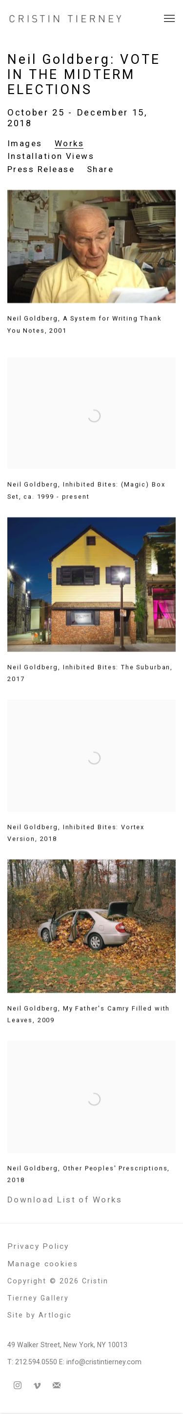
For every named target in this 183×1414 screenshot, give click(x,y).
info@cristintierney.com (104, 1362)
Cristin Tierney (65, 18)
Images (24, 143)
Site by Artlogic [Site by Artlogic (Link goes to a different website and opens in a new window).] (39, 1315)
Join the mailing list (56, 1385)
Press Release (41, 169)
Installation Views (50, 156)
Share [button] (100, 169)
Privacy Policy (38, 1246)
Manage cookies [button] (43, 1263)
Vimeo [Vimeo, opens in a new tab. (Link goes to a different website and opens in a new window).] (37, 1385)
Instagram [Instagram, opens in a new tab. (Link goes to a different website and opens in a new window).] (17, 1385)
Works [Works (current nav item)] (69, 143)
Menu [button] (168, 19)
